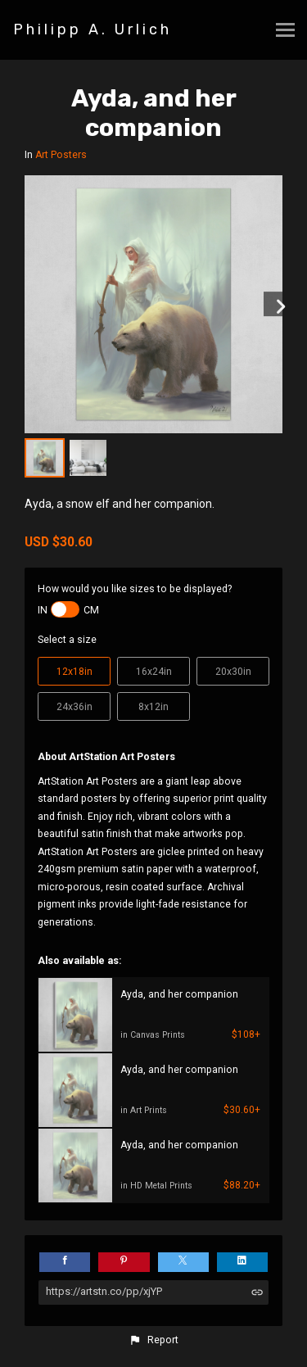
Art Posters (61, 155)
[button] (153, 1340)
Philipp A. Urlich (92, 29)
